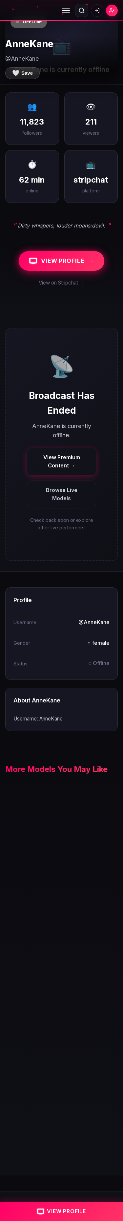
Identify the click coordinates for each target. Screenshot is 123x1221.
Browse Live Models (61, 494)
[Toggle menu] (65, 10)
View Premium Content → (61, 461)
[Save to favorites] (22, 73)
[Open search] (81, 10)
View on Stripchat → (61, 283)
